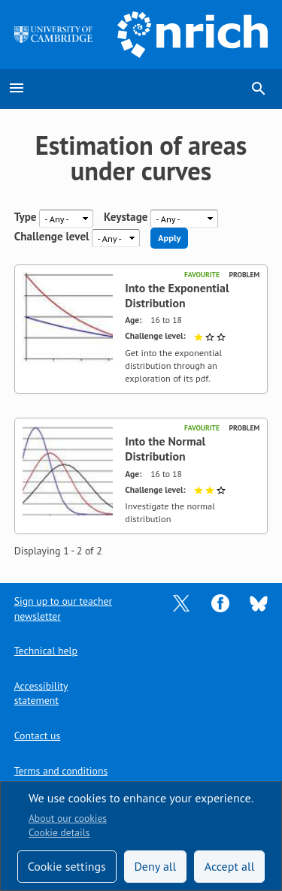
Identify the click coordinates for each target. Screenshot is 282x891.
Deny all (155, 866)
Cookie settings (67, 866)
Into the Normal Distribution (165, 448)
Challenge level (51, 237)
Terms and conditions (61, 771)
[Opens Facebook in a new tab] (220, 602)
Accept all (230, 866)
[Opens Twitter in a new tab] (181, 602)
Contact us (37, 735)
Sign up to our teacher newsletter (63, 608)
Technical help (45, 650)
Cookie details (59, 832)
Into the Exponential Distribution (177, 295)
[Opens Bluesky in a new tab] (259, 602)
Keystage (125, 217)
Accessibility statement (41, 693)
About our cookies (68, 818)
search (259, 89)
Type (25, 217)
